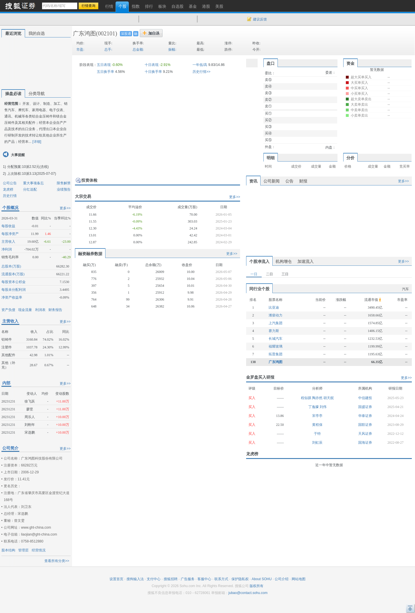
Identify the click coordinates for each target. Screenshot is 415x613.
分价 (350, 157)
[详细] (36, 142)
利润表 (40, 310)
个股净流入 (259, 261)
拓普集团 (275, 354)
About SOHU (261, 579)
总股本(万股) (11, 266)
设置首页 (116, 579)
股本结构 (8, 550)
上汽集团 (275, 323)
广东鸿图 (84, 33)
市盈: (80, 50)
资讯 (253, 181)
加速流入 (305, 261)
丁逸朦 (314, 407)
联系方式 (221, 579)
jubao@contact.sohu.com (248, 593)
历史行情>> (201, 72)
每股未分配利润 (13, 290)
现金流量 (25, 310)
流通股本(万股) (12, 274)
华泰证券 (365, 416)
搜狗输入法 (135, 579)
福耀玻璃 (275, 346)
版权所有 (256, 586)
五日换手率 (105, 72)
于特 (317, 434)
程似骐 (306, 398)
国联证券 (365, 425)
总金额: (138, 50)
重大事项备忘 (33, 183)
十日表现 (152, 65)
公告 (289, 181)
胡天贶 (328, 398)
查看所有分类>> (56, 561)
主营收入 (8, 242)
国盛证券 (365, 407)
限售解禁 (64, 183)
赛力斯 (274, 331)
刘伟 (323, 407)
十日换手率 (153, 72)
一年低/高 (200, 65)
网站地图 (298, 579)
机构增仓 (284, 261)
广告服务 (188, 579)
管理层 (23, 550)
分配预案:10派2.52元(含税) (28, 167)
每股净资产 (10, 234)
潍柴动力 (275, 315)
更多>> (65, 208)
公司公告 (10, 183)
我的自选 (37, 33)
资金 (350, 63)
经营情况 (39, 550)
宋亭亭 (317, 416)
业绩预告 (64, 189)
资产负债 (8, 310)
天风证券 (365, 434)
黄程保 (317, 425)
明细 (271, 157)
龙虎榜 (8, 189)
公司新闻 (271, 181)
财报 (303, 181)
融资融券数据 (90, 253)
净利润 (6, 249)
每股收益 (8, 226)
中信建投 (365, 398)
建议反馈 (260, 19)
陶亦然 (317, 398)
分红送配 (30, 189)
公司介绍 (281, 579)
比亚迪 (274, 307)
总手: (108, 50)
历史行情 (10, 196)
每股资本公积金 (13, 282)
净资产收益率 (11, 297)
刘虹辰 (317, 443)
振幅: (172, 50)
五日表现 (104, 65)
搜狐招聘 (171, 579)
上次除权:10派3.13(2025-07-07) (31, 174)
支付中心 (154, 579)
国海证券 (365, 443)
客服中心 (204, 579)
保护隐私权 (240, 579)
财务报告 (55, 310)
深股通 (126, 34)
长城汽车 (275, 339)
